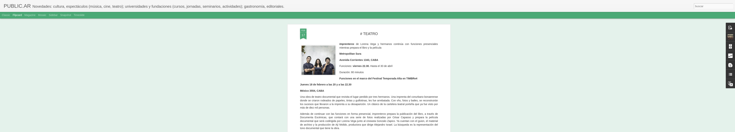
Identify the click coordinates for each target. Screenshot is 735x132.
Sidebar (53, 15)
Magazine (30, 15)
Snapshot (65, 15)
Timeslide (79, 15)
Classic (6, 15)
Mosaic (42, 15)
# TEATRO (369, 34)
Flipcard (17, 15)
